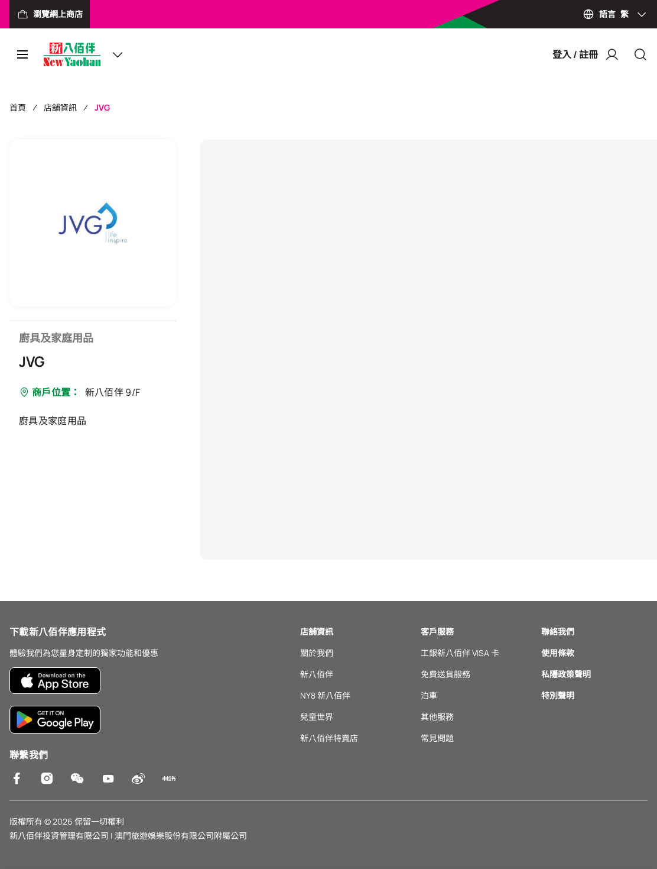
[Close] (640, 54)
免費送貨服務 (445, 674)
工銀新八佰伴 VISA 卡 (460, 652)
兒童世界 (316, 716)
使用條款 (557, 652)
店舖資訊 (60, 107)
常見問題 (437, 738)
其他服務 (437, 716)
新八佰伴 (316, 674)
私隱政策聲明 (566, 674)
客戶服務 (437, 631)
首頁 (17, 107)
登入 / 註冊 (585, 54)
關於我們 (316, 652)
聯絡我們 (557, 631)
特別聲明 (557, 695)
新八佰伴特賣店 (329, 738)
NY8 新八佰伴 (325, 695)
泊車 (429, 695)
